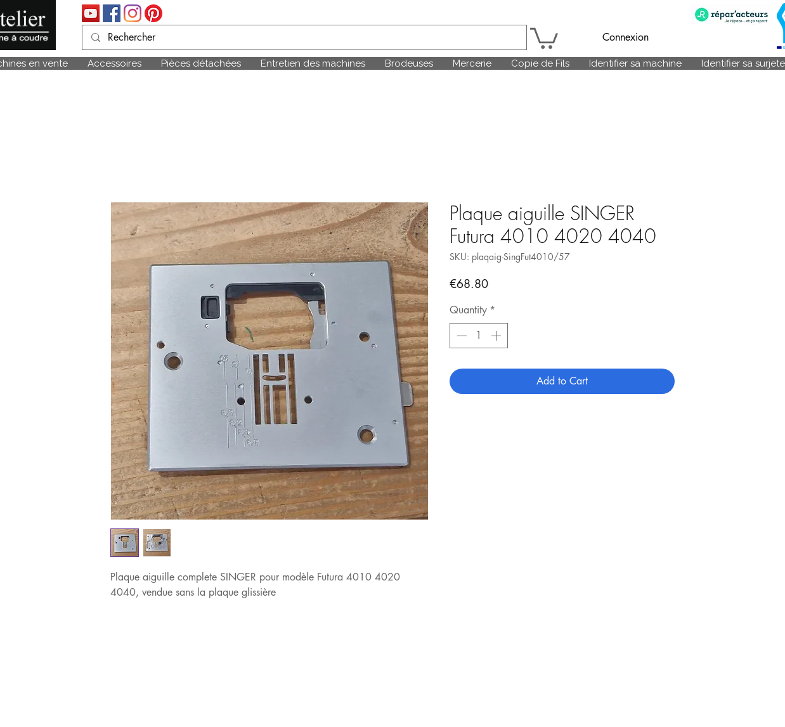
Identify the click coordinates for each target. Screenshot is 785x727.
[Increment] (497, 336)
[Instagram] (132, 13)
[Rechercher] (304, 37)
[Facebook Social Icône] (111, 13)
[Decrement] (460, 336)
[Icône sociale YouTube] (91, 13)
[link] (544, 37)
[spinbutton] (478, 336)
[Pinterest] (153, 13)
